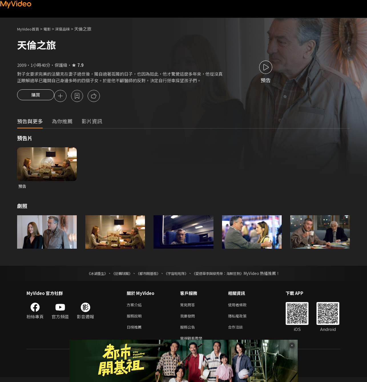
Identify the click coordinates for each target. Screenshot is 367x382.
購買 (36, 96)
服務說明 (135, 318)
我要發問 (188, 318)
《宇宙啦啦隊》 (177, 275)
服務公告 (188, 330)
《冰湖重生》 (87, 275)
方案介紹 (135, 306)
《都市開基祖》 (145, 275)
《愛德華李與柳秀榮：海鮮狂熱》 (225, 275)
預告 (22, 187)
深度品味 (68, 29)
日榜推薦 (135, 330)
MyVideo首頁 (30, 29)
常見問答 (188, 306)
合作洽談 (240, 330)
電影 (51, 29)
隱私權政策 (242, 318)
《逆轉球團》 (115, 275)
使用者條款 (242, 306)
